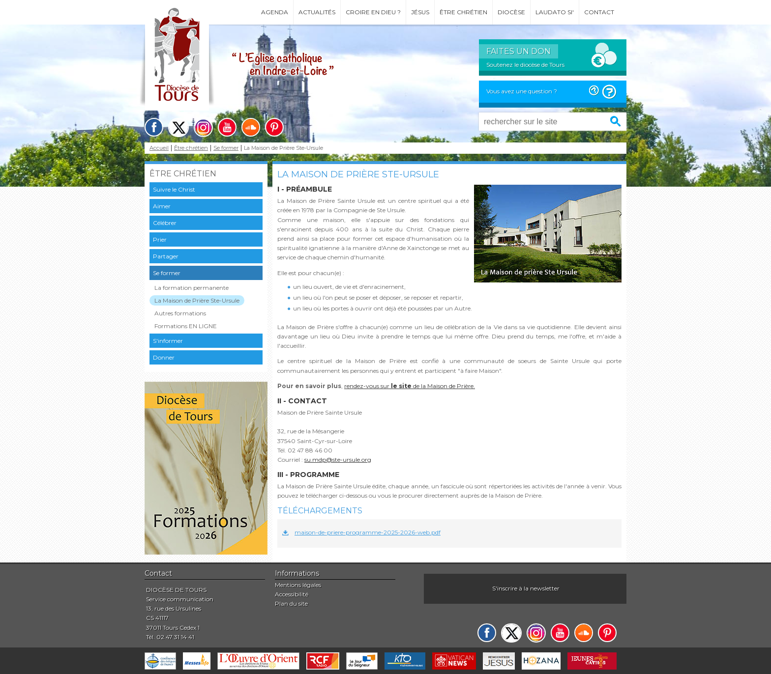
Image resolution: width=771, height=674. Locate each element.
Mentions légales (298, 585)
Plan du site (291, 603)
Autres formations (180, 313)
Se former (225, 148)
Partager (165, 256)
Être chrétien (463, 12)
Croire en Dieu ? (373, 12)
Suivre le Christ (174, 189)
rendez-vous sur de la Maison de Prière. (409, 386)
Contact (599, 12)
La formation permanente (191, 287)
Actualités (316, 12)
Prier (160, 239)
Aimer (162, 206)
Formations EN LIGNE (185, 326)
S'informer (168, 340)
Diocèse (511, 12)
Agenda (274, 12)
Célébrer (165, 222)
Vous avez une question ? (521, 91)
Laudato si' (554, 12)
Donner (164, 357)
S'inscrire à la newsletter (526, 588)
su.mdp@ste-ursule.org (337, 459)
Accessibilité (291, 594)
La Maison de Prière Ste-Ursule (196, 300)
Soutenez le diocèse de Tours (525, 64)
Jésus (420, 12)
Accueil (159, 148)
